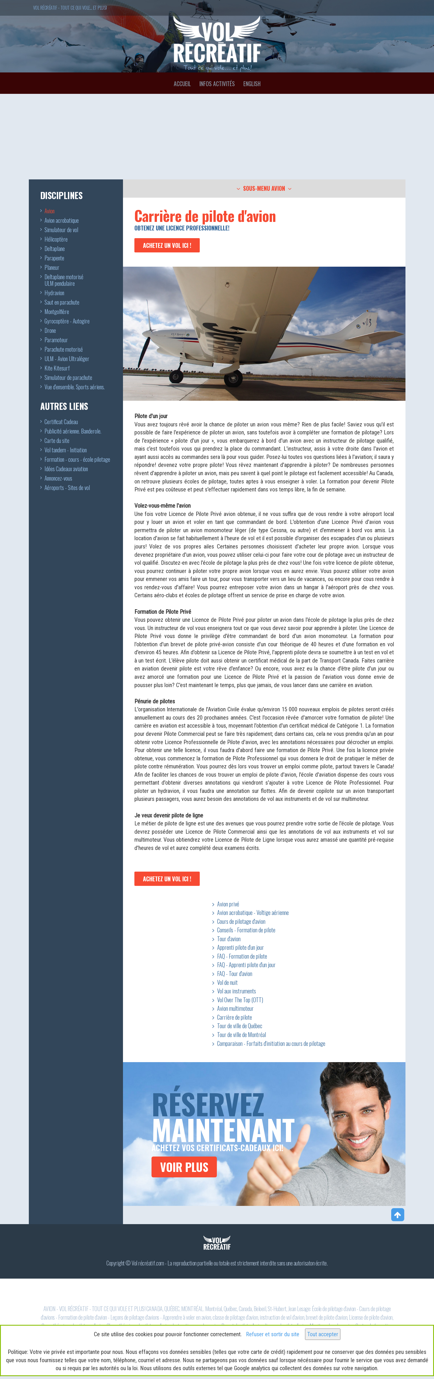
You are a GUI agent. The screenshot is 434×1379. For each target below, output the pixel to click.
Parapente (54, 258)
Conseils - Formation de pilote (246, 930)
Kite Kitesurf (57, 368)
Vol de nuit (227, 982)
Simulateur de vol (61, 230)
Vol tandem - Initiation (66, 450)
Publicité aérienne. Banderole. (73, 431)
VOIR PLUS (184, 1166)
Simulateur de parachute (68, 378)
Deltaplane (55, 249)
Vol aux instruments (236, 991)
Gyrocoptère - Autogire (67, 321)
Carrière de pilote (234, 1017)
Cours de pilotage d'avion (241, 921)
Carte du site (57, 441)
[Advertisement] (217, 137)
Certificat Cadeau (61, 422)
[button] (264, 188)
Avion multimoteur (235, 1008)
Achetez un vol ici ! (167, 245)
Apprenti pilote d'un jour (240, 947)
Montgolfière (57, 312)
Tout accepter (322, 1334)
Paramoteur (56, 340)
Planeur (52, 268)
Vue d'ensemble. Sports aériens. (75, 387)
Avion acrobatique (62, 220)
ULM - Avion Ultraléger (67, 359)
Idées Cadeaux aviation (66, 469)
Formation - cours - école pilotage (77, 459)
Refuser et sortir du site (272, 1334)
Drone (50, 331)
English (252, 83)
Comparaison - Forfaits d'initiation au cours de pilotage (271, 1043)
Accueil (182, 83)
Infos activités (217, 83)
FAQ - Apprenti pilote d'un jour (246, 964)
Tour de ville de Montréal (241, 1034)
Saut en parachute (62, 302)
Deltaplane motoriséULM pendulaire (64, 280)
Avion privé (228, 904)
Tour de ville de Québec (239, 1025)
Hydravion (54, 293)
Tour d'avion (229, 938)
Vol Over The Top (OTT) (240, 999)
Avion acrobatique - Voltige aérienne (253, 912)
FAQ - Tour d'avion (234, 973)
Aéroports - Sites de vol (67, 488)
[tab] (264, 188)
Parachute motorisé (64, 349)
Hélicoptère (56, 239)
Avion (49, 211)
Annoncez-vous (58, 478)
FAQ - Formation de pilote (242, 956)
